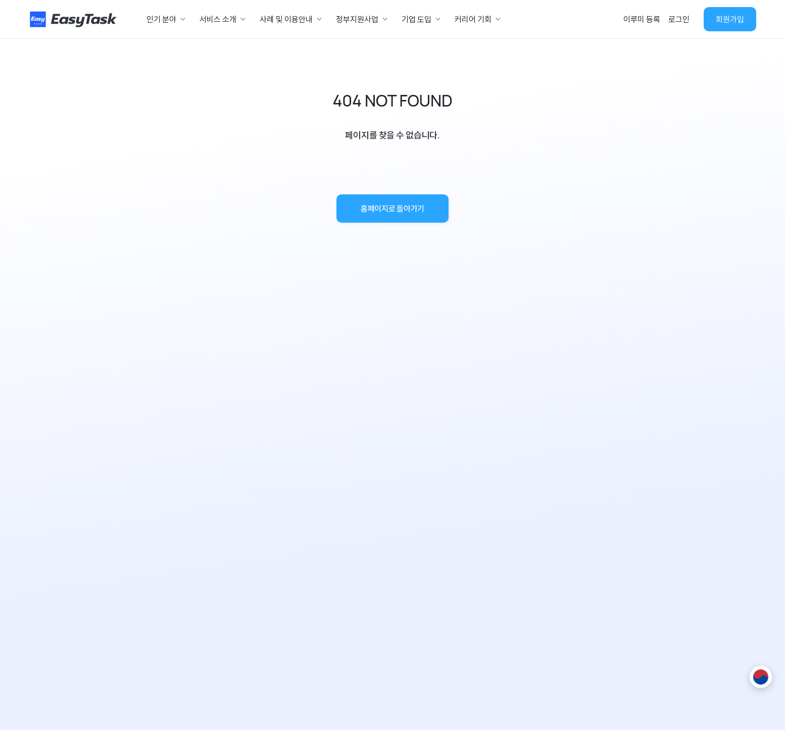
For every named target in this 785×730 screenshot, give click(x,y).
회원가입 (730, 19)
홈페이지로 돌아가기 (392, 208)
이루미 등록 (641, 19)
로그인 (679, 19)
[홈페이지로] (74, 19)
